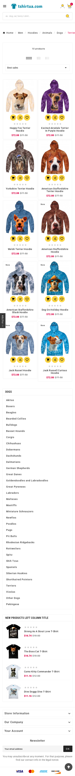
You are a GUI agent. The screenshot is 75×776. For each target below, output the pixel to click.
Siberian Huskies (16, 573)
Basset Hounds (15, 431)
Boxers (10, 406)
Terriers (11, 585)
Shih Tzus (12, 561)
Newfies (11, 517)
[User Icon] (63, 6)
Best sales (37, 68)
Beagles (11, 412)
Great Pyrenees (16, 486)
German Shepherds (18, 468)
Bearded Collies (16, 418)
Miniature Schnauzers (19, 511)
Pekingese (12, 604)
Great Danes (14, 474)
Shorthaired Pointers (19, 579)
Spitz (9, 554)
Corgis (10, 437)
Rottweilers (13, 548)
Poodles (11, 523)
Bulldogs (11, 424)
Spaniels (11, 567)
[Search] (33, 16)
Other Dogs (13, 598)
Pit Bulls (11, 536)
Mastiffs (11, 505)
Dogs (8, 391)
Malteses (12, 499)
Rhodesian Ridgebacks (20, 542)
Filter (3, 321)
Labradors (12, 493)
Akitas (10, 400)
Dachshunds (13, 455)
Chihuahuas (13, 443)
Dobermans (13, 449)
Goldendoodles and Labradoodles (27, 480)
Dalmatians (13, 462)
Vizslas (10, 591)
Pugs (9, 530)
